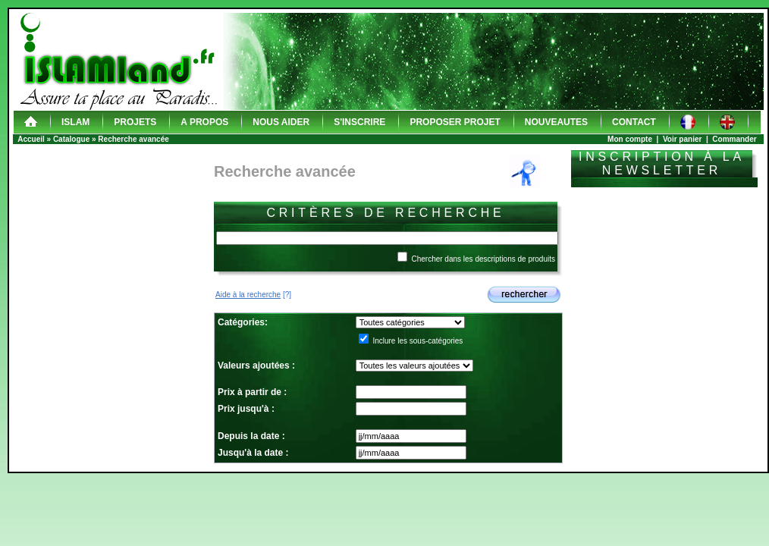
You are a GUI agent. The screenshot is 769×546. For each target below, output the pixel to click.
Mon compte (629, 139)
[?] (253, 294)
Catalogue (71, 139)
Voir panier (682, 139)
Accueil (31, 139)
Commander (734, 139)
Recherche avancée (133, 139)
